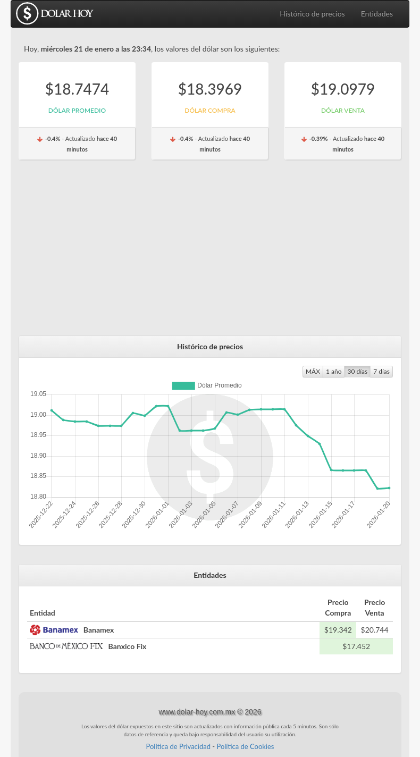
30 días (357, 371)
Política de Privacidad (178, 746)
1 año (334, 371)
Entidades (377, 13)
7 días (381, 371)
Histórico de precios (312, 13)
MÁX (313, 371)
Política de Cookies (245, 746)
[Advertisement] (210, 253)
